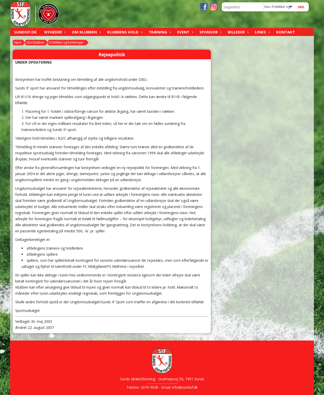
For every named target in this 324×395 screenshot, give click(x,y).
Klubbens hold (124, 31)
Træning (159, 31)
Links (262, 31)
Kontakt (285, 31)
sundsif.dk (25, 31)
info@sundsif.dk (185, 387)
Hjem (18, 42)
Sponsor (209, 31)
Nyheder (54, 31)
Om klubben (85, 31)
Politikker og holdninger (66, 42)
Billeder (237, 31)
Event (184, 31)
